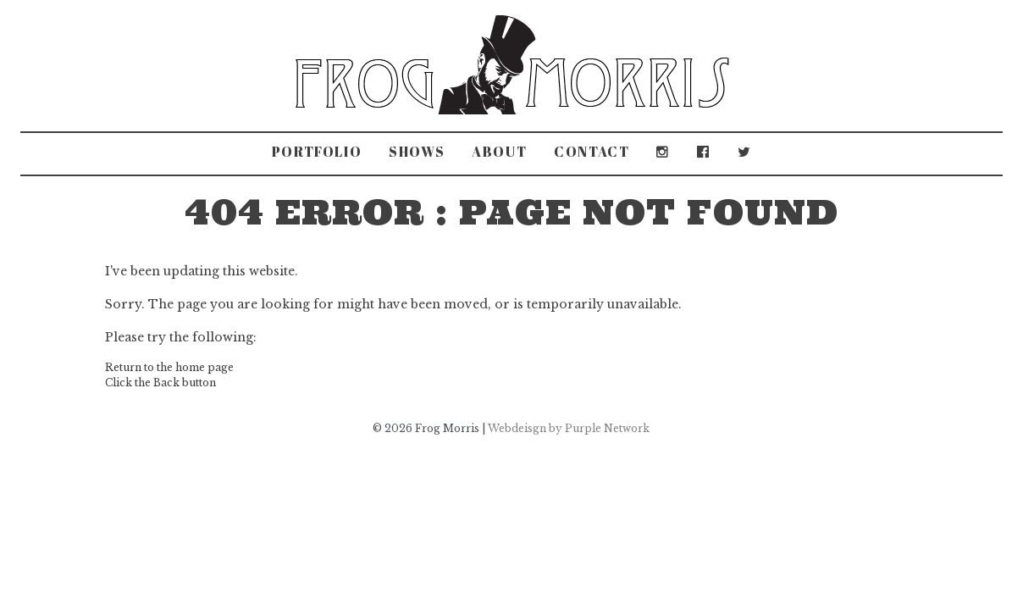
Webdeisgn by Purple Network (569, 428)
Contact (591, 151)
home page (204, 367)
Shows (417, 151)
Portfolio (317, 151)
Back (166, 382)
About (499, 151)
